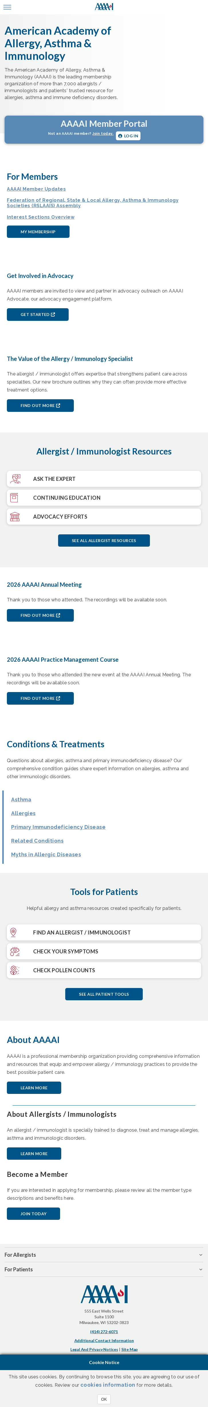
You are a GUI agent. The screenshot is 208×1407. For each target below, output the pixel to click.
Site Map (129, 1349)
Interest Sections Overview (40, 217)
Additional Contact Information (104, 1340)
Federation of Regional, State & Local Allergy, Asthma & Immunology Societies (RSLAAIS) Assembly (93, 202)
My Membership (38, 231)
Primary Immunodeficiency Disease (58, 827)
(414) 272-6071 (104, 1331)
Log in (128, 135)
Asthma (21, 800)
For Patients (19, 1269)
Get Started (35, 314)
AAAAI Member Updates (36, 189)
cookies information (107, 1385)
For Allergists (20, 1255)
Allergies (23, 813)
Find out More (38, 405)
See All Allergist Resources (104, 540)
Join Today (33, 1213)
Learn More (34, 1087)
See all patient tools (104, 994)
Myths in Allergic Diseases (46, 854)
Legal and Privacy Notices (94, 1349)
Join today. (103, 134)
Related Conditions (37, 841)
